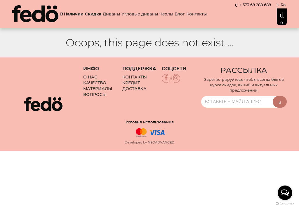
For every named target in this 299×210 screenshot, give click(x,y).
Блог (180, 14)
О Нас (90, 77)
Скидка (93, 14)
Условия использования (150, 122)
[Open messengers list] (285, 193)
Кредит (131, 82)
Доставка (134, 88)
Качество (94, 82)
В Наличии (72, 14)
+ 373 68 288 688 (253, 4)
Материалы (97, 88)
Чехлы (166, 14)
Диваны (111, 14)
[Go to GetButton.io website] (285, 204)
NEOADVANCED (161, 142)
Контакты (196, 14)
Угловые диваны (139, 14)
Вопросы (95, 94)
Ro (283, 4)
